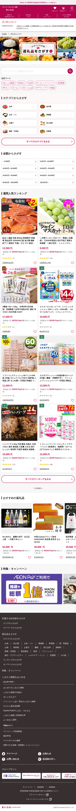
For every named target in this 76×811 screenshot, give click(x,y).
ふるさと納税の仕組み (12, 692)
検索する (70, 71)
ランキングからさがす (12, 660)
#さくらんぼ (28, 88)
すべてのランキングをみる (38, 479)
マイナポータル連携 (11, 740)
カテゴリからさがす (11, 639)
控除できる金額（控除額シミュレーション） (21, 745)
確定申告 (7, 736)
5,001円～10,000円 (47, 161)
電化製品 (24, 651)
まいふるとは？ (9, 697)
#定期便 (61, 83)
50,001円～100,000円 (10, 182)
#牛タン (6, 88)
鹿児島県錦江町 (8, 557)
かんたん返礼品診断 (11, 706)
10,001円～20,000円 (10, 168)
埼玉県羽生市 (7, 469)
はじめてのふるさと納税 (13, 688)
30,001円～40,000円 (10, 175)
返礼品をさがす (28, 15)
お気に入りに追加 (29, 557)
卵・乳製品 (64, 643)
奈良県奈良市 (39, 557)
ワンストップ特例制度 (12, 731)
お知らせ (44, 753)
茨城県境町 (6, 331)
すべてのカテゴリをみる (38, 141)
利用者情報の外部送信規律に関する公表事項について (39, 791)
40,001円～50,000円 (47, 175)
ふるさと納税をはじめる (66, 15)
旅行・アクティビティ (14, 655)
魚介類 (16, 643)
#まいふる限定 (9, 83)
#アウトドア (41, 88)
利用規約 (52, 787)
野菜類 (52, 643)
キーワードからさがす (12, 628)
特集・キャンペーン (47, 15)
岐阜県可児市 (44, 331)
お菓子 (27, 647)
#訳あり (21, 83)
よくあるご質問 (9, 720)
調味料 (58, 647)
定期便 (53, 655)
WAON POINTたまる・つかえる (16, 711)
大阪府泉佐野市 (8, 400)
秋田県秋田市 (44, 469)
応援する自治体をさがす (9, 15)
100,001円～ (44, 182)
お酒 (6, 647)
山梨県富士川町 (45, 263)
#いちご (16, 88)
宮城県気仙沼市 (8, 263)
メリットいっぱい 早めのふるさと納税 (19, 701)
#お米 (30, 83)
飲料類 (16, 647)
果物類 (41, 643)
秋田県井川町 (70, 557)
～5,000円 (6, 161)
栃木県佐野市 (44, 400)
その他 (63, 655)
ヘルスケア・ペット (36, 655)
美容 (35, 651)
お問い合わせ (10, 759)
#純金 (52, 88)
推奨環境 (40, 787)
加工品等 (47, 647)
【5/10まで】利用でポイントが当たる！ (38, 2)
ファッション (47, 651)
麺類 (36, 647)
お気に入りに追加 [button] (35, 262)
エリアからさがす (10, 623)
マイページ (9, 753)
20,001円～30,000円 (47, 168)
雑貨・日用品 (10, 651)
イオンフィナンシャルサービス (37, 799)
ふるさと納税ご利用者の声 (14, 715)
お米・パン (28, 643)
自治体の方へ (46, 759)
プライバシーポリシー (37, 795)
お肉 (6, 643)
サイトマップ (27, 787)
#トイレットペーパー (45, 83)
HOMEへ (39, 488)
